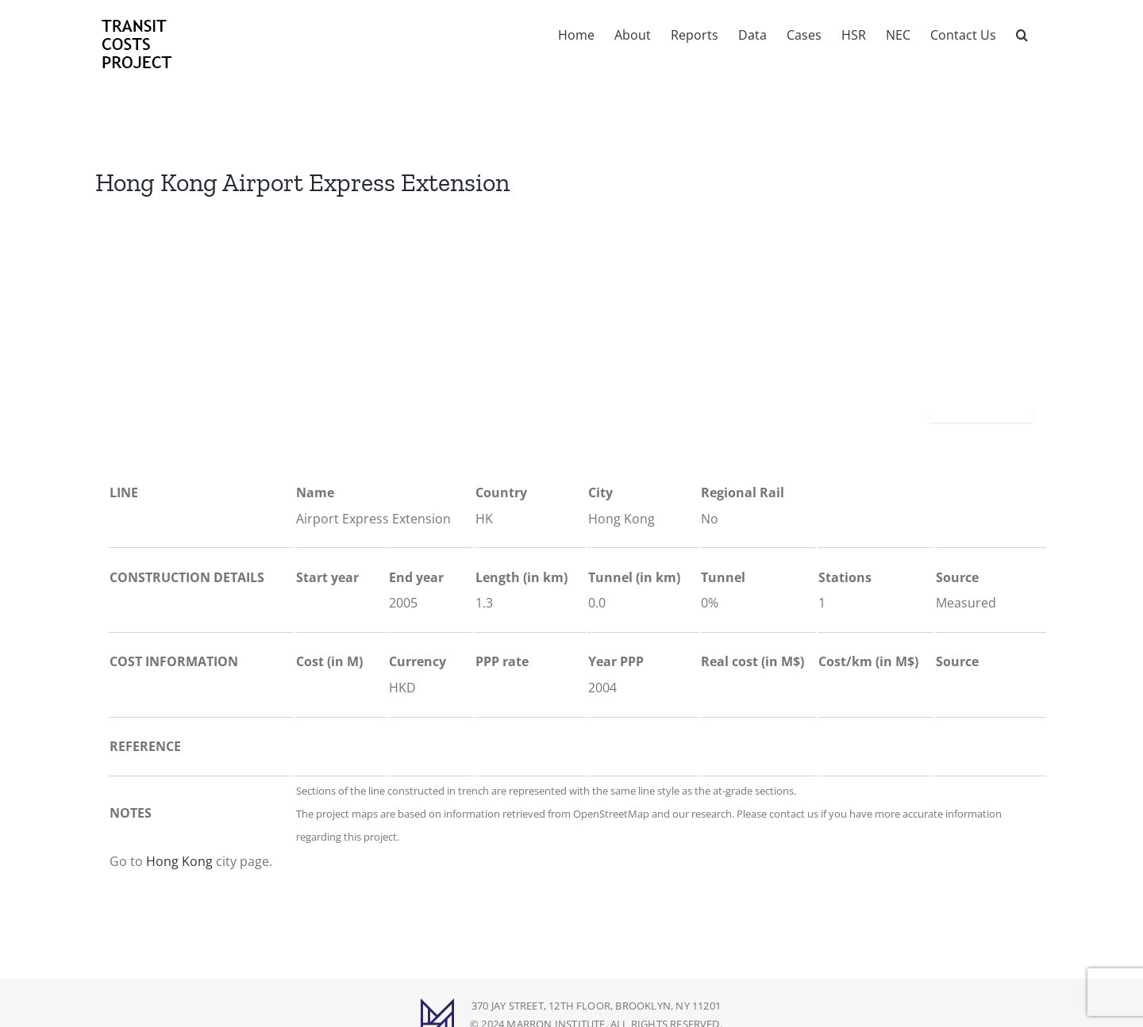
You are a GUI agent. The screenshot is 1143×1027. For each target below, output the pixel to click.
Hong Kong (179, 861)
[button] (1022, 33)
